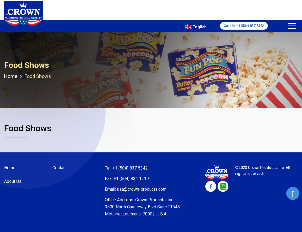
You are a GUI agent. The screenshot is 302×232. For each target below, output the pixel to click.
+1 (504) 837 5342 (250, 26)
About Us (12, 181)
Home (9, 167)
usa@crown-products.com (141, 189)
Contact (59, 167)
